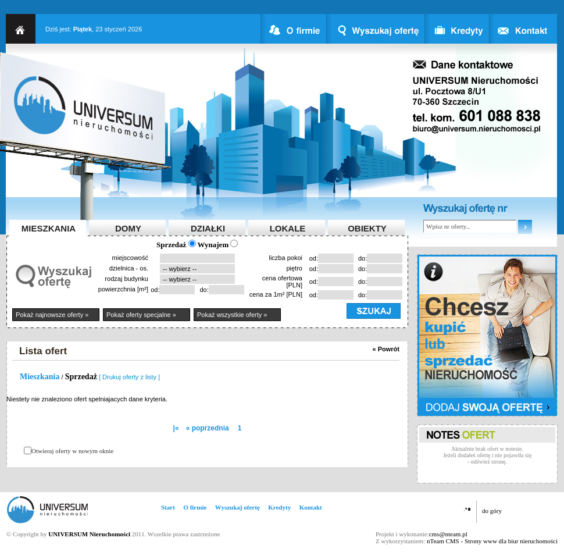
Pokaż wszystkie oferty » (232, 314)
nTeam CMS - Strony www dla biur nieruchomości (492, 540)
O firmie (194, 507)
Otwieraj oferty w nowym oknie (72, 450)
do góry (492, 510)
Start (168, 507)
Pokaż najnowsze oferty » (52, 314)
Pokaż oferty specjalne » (141, 314)
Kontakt (310, 507)
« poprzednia (207, 428)
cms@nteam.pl (448, 533)
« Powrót (386, 349)
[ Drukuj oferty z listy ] (129, 376)
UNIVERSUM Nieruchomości (89, 533)
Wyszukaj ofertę (237, 507)
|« (176, 428)
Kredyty (279, 507)
